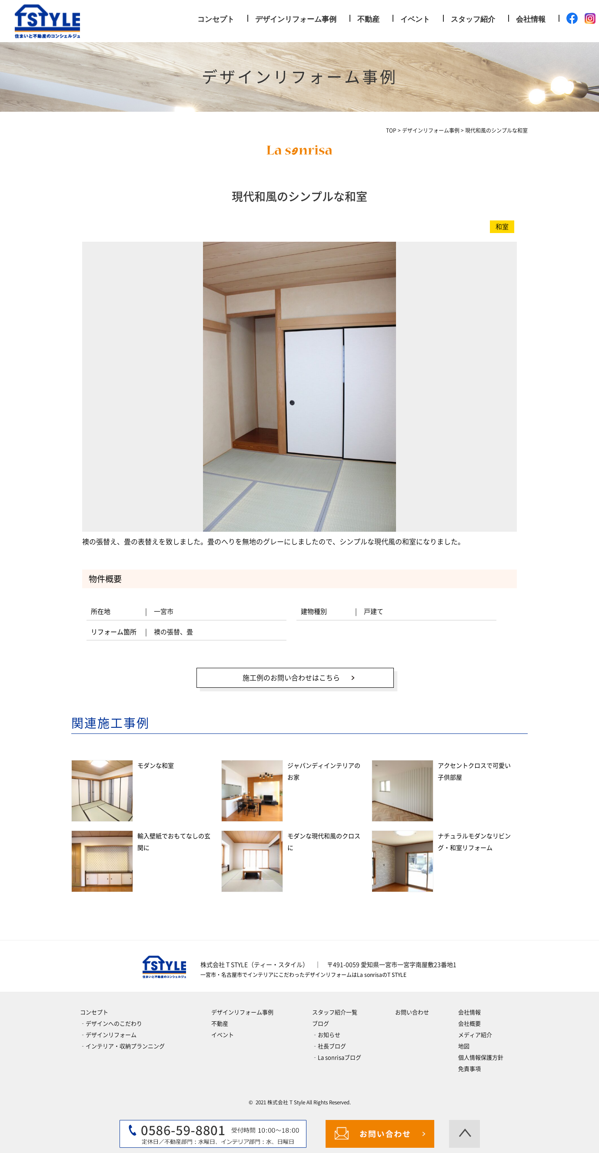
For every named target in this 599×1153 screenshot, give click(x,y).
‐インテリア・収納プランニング (122, 1043)
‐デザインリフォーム (108, 1032)
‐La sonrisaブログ (336, 1054)
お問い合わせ (412, 1009)
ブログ (320, 1020)
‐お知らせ (326, 1032)
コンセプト (215, 19)
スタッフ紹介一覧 (334, 1009)
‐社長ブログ (329, 1043)
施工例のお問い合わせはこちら (288, 676)
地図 (463, 1043)
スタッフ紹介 (473, 19)
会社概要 (469, 1020)
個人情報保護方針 (480, 1054)
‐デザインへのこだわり (111, 1020)
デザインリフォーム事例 (295, 19)
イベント (415, 19)
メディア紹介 (475, 1032)
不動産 (368, 19)
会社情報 (531, 19)
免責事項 (469, 1066)
